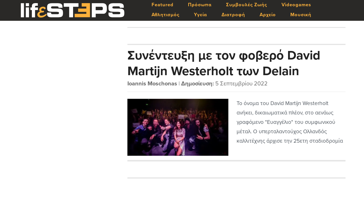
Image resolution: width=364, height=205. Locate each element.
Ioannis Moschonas (152, 83)
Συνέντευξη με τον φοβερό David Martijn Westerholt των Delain (223, 63)
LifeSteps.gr (72, 10)
